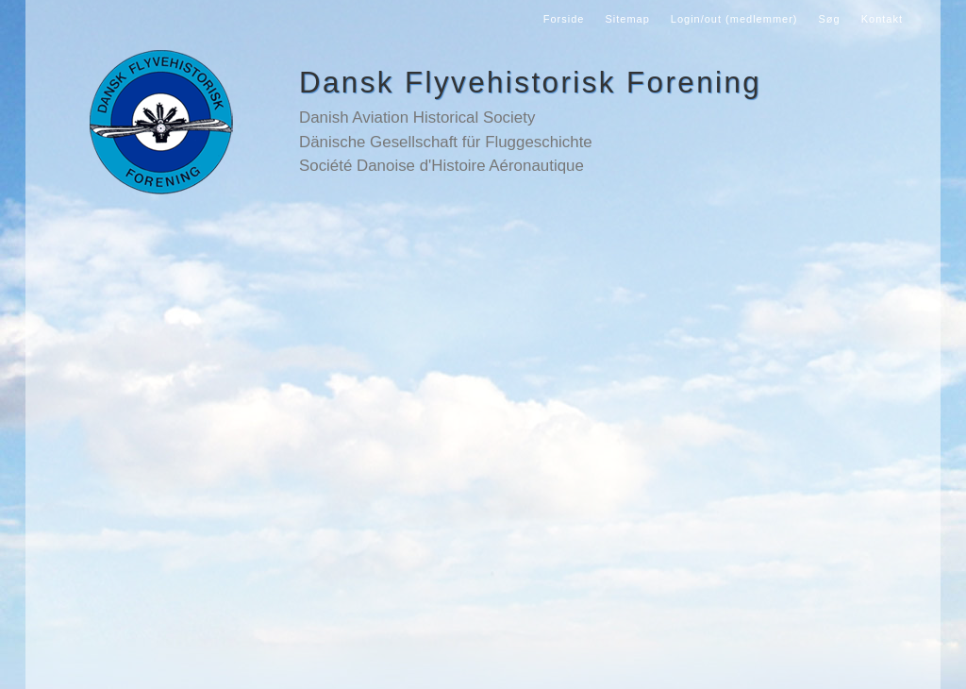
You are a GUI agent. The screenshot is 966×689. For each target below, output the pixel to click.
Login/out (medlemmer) (734, 19)
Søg (830, 19)
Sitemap (627, 19)
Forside (564, 19)
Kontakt (882, 19)
